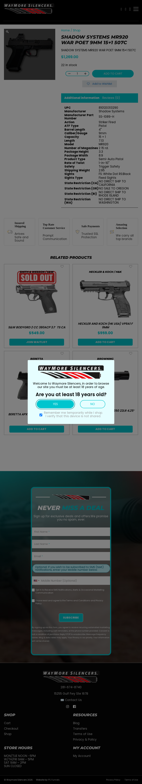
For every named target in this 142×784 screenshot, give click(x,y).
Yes (55, 404)
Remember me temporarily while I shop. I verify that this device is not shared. (73, 414)
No (92, 404)
